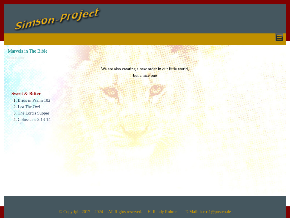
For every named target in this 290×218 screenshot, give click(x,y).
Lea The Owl (29, 106)
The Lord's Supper (33, 113)
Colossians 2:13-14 (34, 119)
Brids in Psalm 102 (34, 100)
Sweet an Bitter (15, 57)
